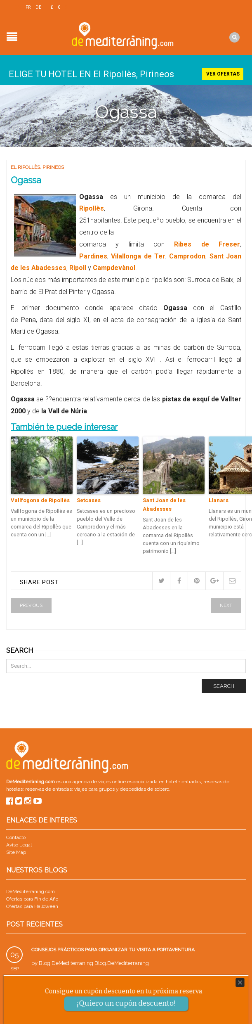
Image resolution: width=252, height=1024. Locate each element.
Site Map (16, 851)
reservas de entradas (48, 788)
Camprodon (187, 255)
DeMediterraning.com (30, 890)
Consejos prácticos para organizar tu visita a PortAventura (113, 948)
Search (223, 685)
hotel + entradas (183, 781)
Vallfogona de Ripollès (40, 499)
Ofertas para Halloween (32, 905)
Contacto (16, 836)
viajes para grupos (94, 788)
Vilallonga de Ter (138, 255)
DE (38, 7)
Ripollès (91, 207)
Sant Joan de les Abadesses (164, 503)
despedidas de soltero (144, 788)
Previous (31, 604)
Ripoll (78, 267)
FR (28, 7)
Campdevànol (114, 267)
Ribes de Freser (207, 243)
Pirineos (53, 166)
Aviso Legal (19, 843)
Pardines (93, 255)
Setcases (89, 499)
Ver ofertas (223, 73)
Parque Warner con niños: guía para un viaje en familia (105, 985)
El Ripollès (25, 166)
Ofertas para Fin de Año (32, 898)
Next (226, 604)
